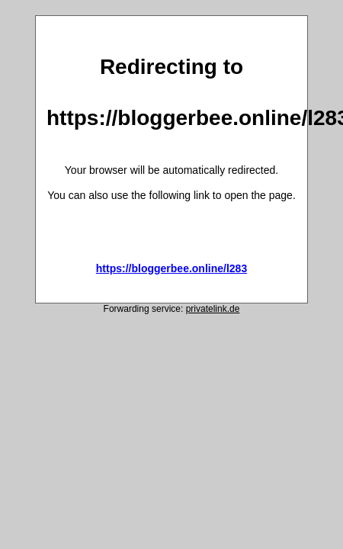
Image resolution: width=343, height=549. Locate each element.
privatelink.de (213, 308)
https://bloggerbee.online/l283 (171, 268)
